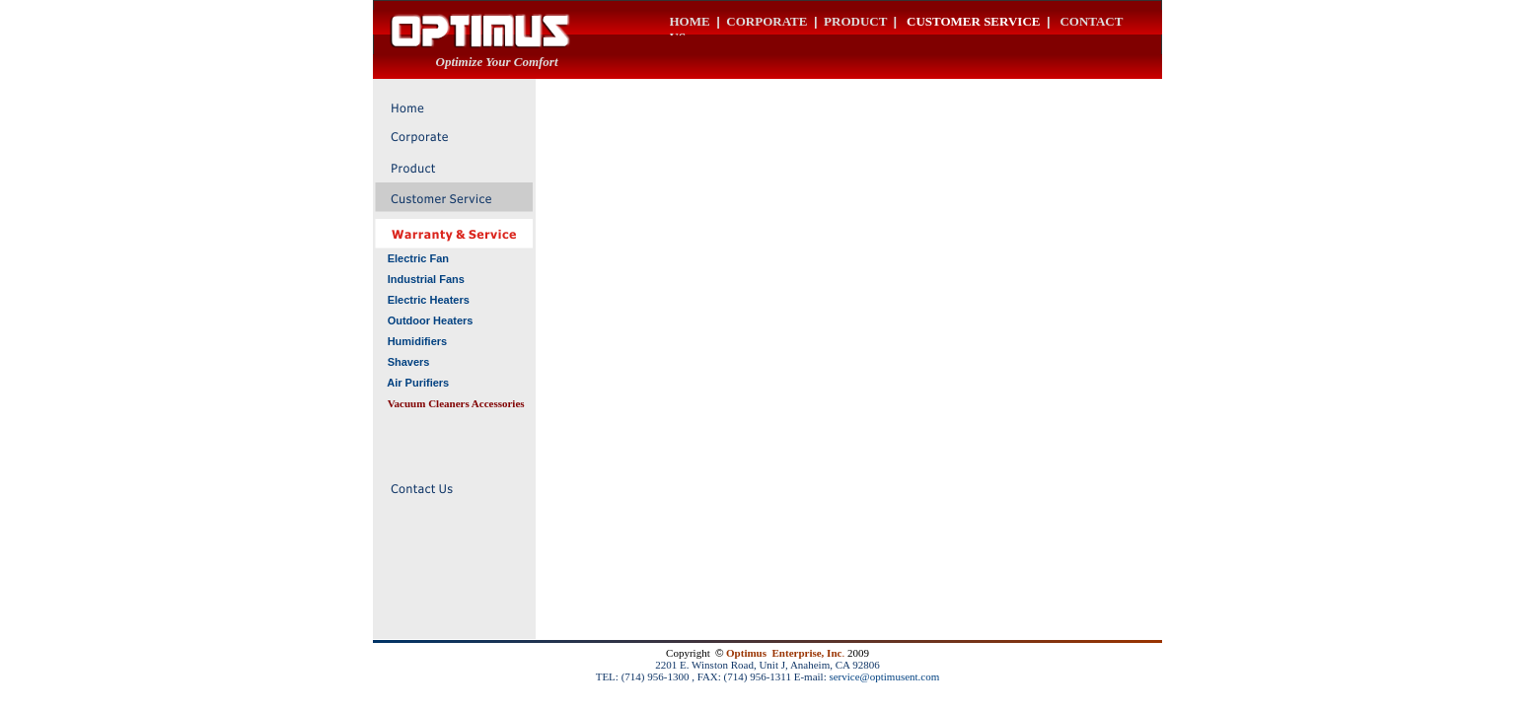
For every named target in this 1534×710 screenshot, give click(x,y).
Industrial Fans (426, 279)
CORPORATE (766, 21)
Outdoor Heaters (431, 320)
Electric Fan (418, 258)
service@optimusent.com (884, 676)
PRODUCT (855, 21)
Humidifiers (418, 341)
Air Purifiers (418, 383)
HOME (690, 21)
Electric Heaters (429, 300)
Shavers (409, 362)
